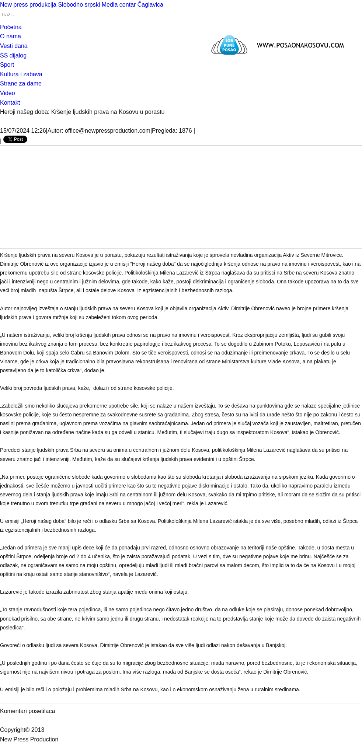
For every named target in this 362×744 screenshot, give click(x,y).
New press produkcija (28, 4)
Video (7, 93)
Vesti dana (14, 46)
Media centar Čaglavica (132, 4)
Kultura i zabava (21, 74)
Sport (7, 65)
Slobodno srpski (79, 4)
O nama (10, 36)
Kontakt (10, 102)
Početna (11, 27)
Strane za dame (21, 83)
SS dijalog (13, 55)
